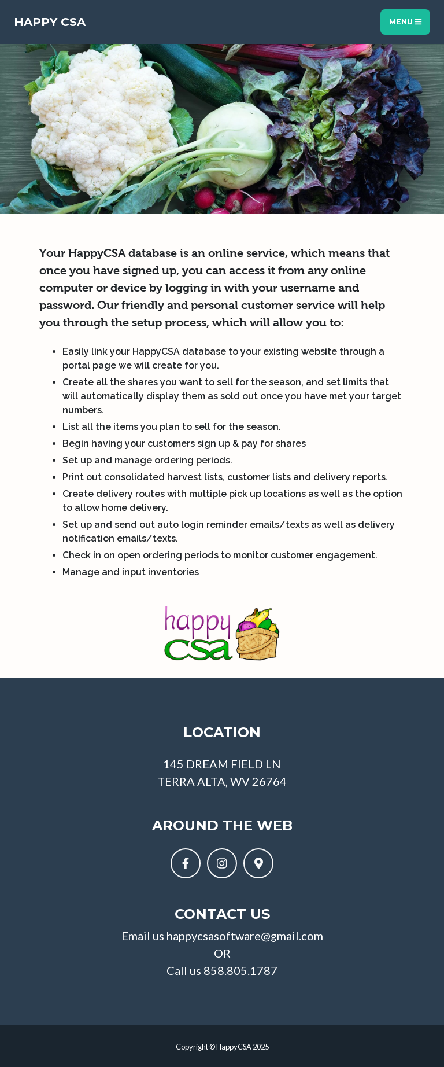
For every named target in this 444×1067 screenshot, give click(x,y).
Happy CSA (50, 22)
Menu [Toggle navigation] (405, 21)
